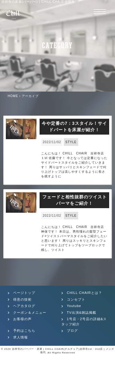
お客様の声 (22, 319)
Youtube (74, 306)
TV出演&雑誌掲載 (81, 312)
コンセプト (76, 299)
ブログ (72, 330)
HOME (13, 96)
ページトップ (24, 293)
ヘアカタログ (24, 306)
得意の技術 (22, 299)
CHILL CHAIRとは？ (84, 293)
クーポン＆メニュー (29, 312)
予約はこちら (24, 330)
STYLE (71, 142)
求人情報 (20, 337)
